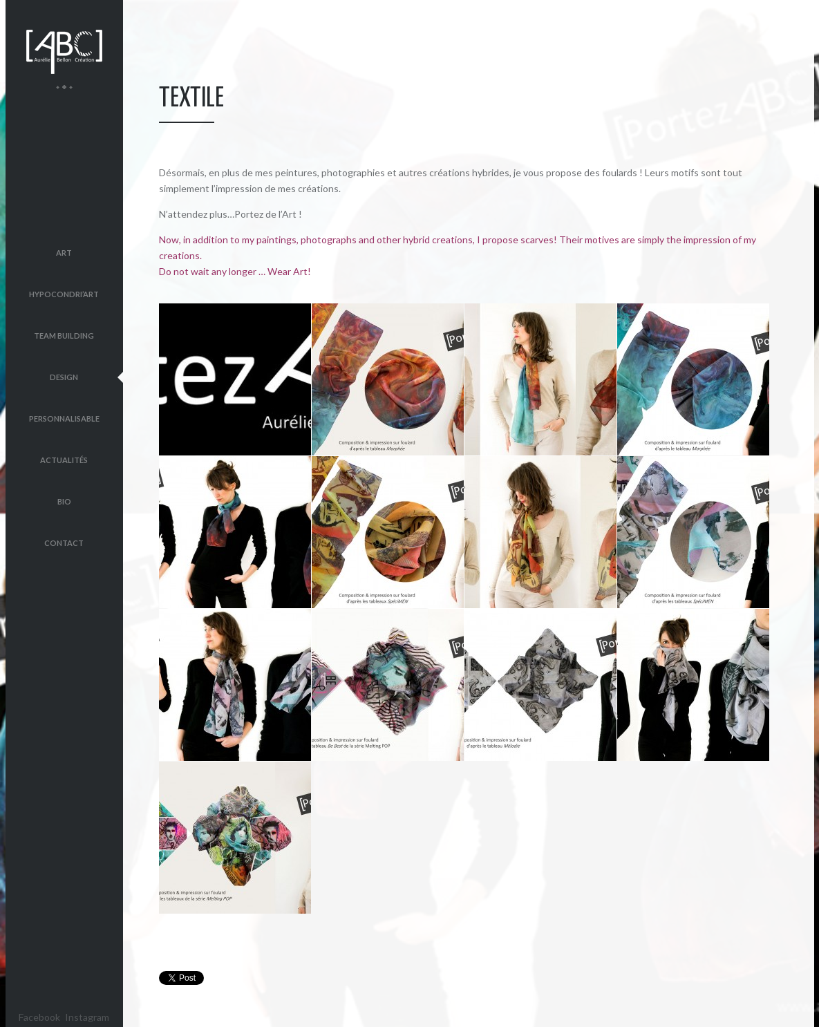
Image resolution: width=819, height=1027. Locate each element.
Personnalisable (64, 418)
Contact (64, 542)
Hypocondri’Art (64, 294)
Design (64, 377)
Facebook (39, 1017)
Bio (64, 501)
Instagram (87, 1017)
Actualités (64, 459)
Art (64, 252)
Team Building (64, 335)
